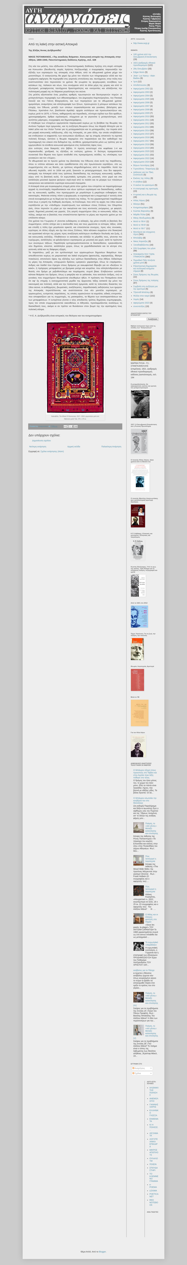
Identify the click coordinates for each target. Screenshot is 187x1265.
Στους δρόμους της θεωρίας (146, 274)
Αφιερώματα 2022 (141, 158)
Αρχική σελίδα (73, 446)
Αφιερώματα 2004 (141, 95)
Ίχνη (135, 81)
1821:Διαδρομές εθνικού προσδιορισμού (144, 64)
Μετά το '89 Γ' (139, 228)
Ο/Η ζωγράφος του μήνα (144, 248)
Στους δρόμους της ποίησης (146, 280)
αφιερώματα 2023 (141, 303)
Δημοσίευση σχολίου (41, 440)
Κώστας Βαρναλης (141, 211)
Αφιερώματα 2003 (141, 92)
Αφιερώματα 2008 (141, 109)
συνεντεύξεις (139, 306)
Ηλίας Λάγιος (139, 200)
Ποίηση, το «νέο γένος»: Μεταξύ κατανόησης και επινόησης (151, 828)
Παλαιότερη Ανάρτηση (111, 446)
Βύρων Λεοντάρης (141, 165)
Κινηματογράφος (140, 207)
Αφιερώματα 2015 (141, 134)
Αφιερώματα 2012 (141, 123)
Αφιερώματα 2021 (141, 155)
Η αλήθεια (137, 182)
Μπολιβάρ (138, 238)
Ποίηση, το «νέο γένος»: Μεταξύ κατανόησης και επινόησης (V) (145, 1032)
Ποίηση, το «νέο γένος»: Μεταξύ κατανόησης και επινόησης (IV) (145, 999)
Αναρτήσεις (139, 1068)
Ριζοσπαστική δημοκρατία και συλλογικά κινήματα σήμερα (145, 268)
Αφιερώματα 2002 (141, 88)
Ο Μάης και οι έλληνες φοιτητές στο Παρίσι (151, 918)
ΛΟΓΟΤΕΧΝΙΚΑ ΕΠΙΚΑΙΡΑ (153, 1143)
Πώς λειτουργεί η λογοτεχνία (150, 858)
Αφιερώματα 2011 (141, 120)
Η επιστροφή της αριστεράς (145, 188)
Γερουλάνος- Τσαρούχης (144, 168)
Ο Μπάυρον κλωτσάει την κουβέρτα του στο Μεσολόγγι (144, 800)
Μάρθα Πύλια (139, 214)
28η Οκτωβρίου (140, 68)
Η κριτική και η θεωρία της (145, 194)
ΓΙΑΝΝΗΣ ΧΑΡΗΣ (153, 1105)
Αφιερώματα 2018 (141, 144)
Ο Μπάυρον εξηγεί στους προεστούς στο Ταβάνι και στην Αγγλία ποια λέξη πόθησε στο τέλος (145, 774)
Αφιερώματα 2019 (141, 148)
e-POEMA (153, 1185)
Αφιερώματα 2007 (141, 106)
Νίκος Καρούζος (140, 241)
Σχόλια (137, 1073)
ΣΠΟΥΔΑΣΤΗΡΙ (153, 1169)
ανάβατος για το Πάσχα (143, 970)
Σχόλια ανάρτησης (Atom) (52, 451)
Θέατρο (136, 204)
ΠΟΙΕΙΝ (152, 1164)
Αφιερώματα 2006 (141, 102)
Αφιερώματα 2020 (141, 151)
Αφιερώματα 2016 (141, 137)
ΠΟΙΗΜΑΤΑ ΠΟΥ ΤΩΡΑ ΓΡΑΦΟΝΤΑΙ (143, 255)
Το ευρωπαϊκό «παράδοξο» (151, 943)
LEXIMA (153, 1190)
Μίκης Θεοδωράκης (142, 218)
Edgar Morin (138, 72)
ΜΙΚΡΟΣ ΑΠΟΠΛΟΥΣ (153, 1152)
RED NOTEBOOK (153, 1202)
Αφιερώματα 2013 (141, 127)
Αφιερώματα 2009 (141, 113)
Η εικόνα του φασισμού (143, 185)
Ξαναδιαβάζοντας (141, 245)
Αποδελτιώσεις (140, 85)
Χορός (136, 299)
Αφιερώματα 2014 (141, 130)
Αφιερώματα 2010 (141, 116)
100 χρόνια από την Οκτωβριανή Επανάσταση (145, 55)
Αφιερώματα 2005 (141, 99)
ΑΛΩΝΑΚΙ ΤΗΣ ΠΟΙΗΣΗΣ (154, 1091)
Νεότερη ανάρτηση (37, 446)
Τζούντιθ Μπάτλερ (141, 292)
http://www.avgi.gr (141, 43)
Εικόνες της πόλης (141, 178)
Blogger (102, 1252)
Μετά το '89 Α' (139, 221)
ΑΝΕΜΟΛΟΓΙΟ (153, 1099)
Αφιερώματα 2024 (141, 162)
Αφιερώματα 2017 (141, 141)
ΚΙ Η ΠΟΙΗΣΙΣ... (153, 1127)
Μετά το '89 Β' (139, 225)
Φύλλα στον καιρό (141, 296)
